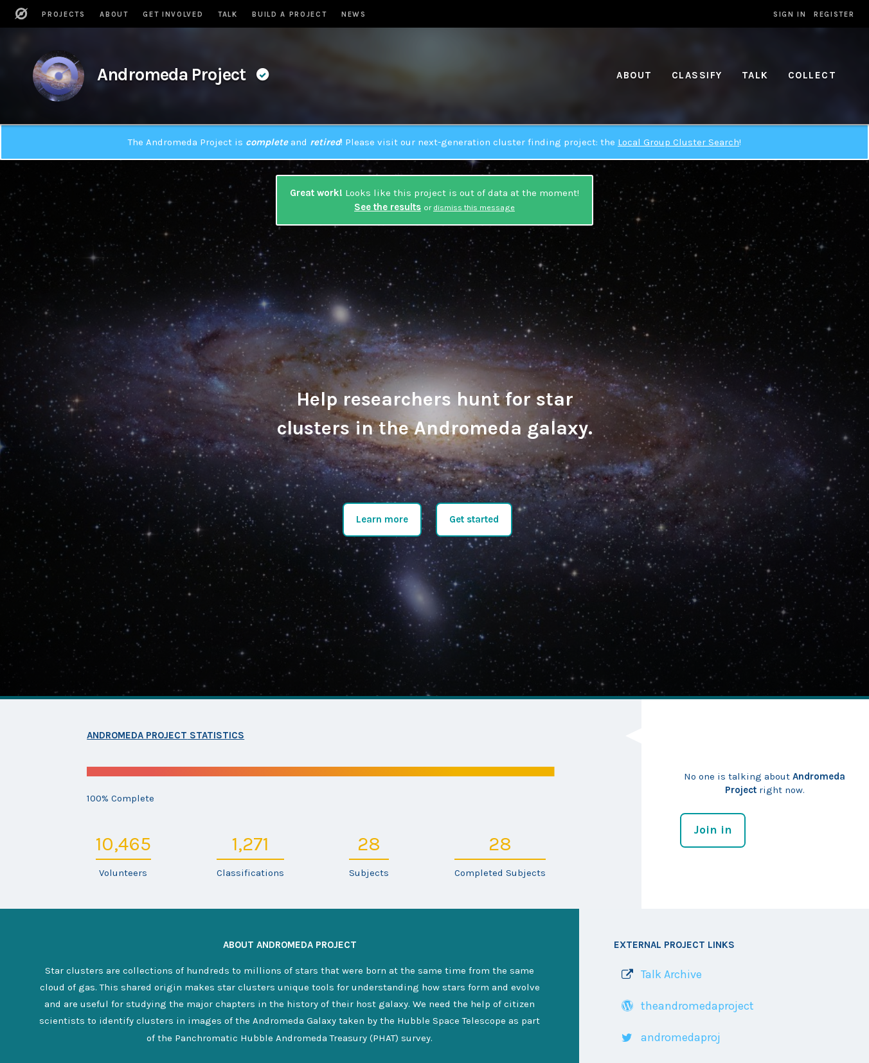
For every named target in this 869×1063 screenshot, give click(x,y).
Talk (755, 75)
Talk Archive (671, 974)
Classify (697, 75)
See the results (387, 207)
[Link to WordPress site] (683, 1006)
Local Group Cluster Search (678, 142)
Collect (812, 75)
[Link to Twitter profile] (667, 1037)
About (634, 75)
